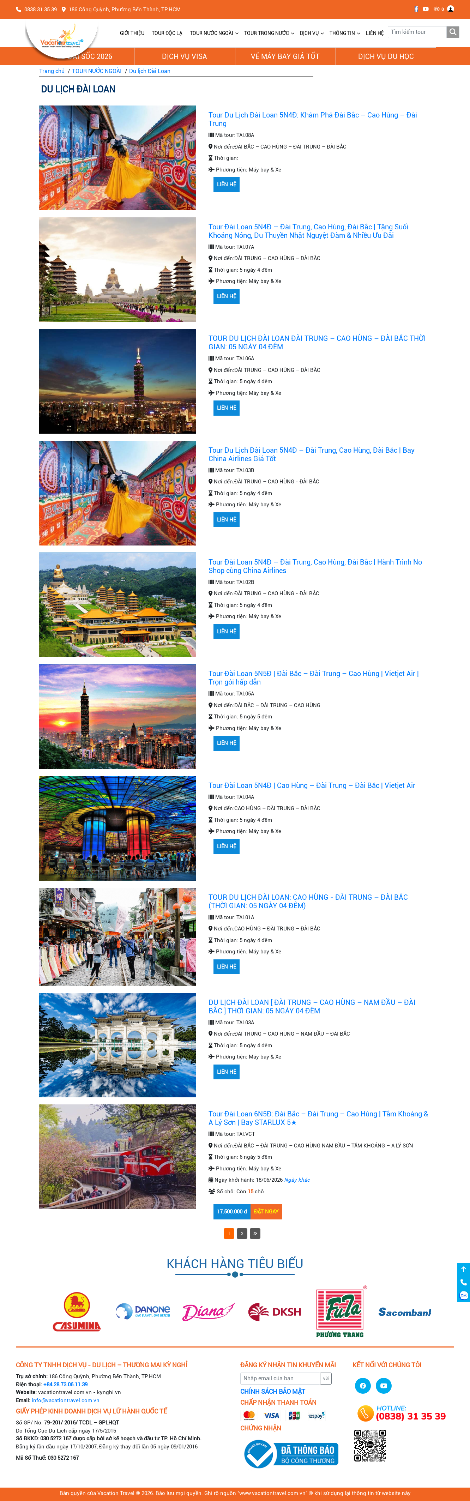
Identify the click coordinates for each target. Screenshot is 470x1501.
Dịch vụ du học (386, 56)
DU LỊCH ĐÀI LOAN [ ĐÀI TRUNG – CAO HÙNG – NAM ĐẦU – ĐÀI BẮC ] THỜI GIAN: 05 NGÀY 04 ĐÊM (312, 1006)
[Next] (255, 1233)
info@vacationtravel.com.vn (66, 1400)
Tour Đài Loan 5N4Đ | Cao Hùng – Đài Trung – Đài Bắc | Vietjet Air (312, 785)
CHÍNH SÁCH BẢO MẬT (272, 1391)
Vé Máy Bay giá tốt (285, 56)
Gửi (326, 1378)
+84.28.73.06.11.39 (65, 1384)
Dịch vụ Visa (184, 56)
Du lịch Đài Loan (149, 71)
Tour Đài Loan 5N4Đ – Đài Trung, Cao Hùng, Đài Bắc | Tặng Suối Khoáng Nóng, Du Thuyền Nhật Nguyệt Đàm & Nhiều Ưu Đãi (308, 231)
